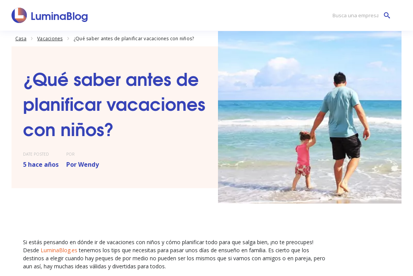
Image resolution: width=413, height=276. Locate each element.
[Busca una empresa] (359, 15)
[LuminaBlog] (49, 15)
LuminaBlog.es (59, 250)
